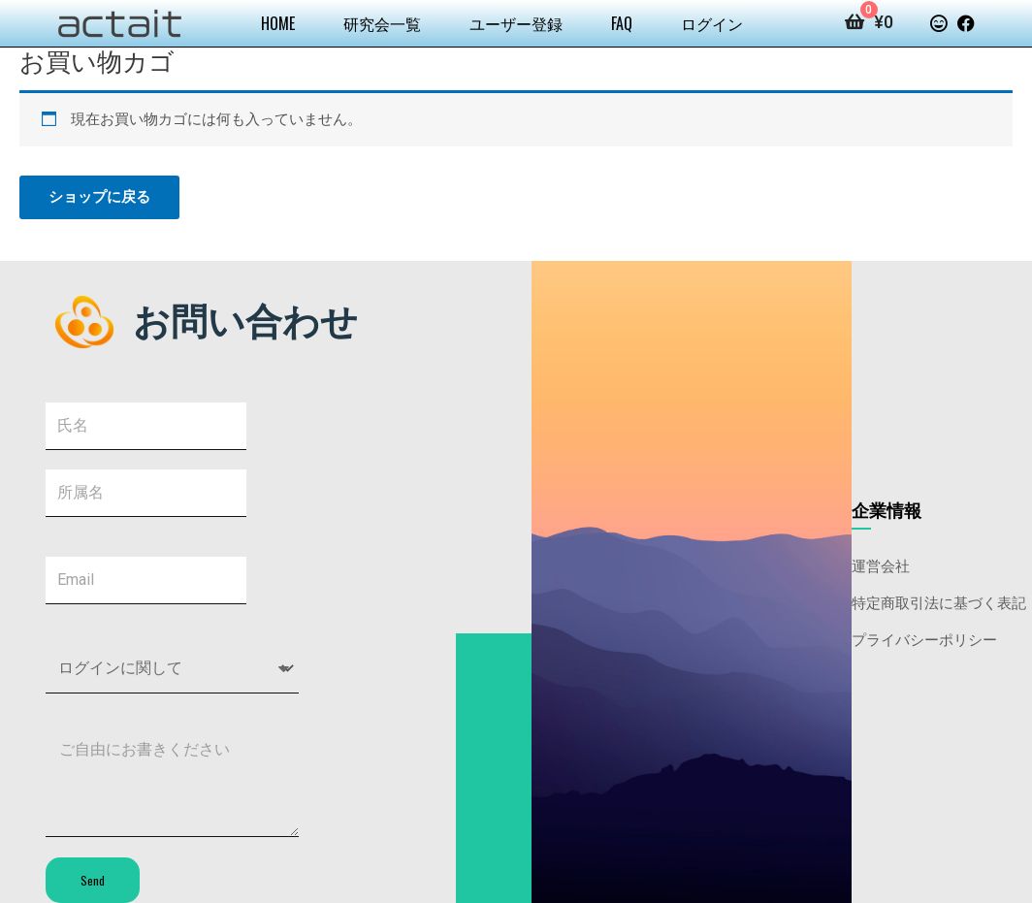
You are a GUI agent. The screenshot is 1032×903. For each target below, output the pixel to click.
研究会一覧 (382, 23)
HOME (278, 23)
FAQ (621, 23)
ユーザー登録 (516, 23)
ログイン (712, 23)
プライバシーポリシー (924, 638)
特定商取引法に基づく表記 (939, 601)
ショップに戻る (99, 197)
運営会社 (881, 564)
